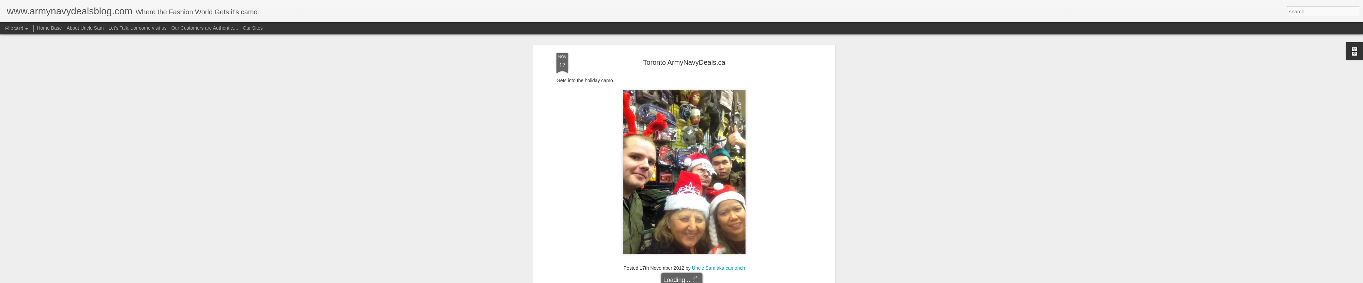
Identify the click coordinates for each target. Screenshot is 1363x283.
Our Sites (253, 28)
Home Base (49, 28)
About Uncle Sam (85, 28)
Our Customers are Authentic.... (204, 28)
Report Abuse (722, 279)
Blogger (702, 279)
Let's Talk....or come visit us (137, 28)
